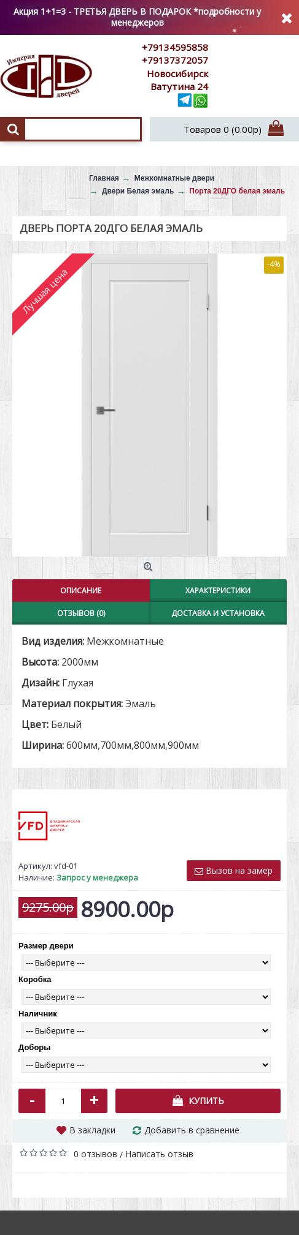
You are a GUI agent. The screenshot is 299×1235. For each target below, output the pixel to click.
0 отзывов (95, 1154)
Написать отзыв (159, 1154)
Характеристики (217, 590)
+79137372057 (175, 60)
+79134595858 (175, 47)
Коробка (35, 979)
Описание (80, 590)
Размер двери (46, 945)
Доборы (34, 1047)
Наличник (37, 1013)
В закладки (92, 1130)
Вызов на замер (234, 870)
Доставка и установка (218, 613)
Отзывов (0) (81, 613)
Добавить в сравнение (191, 1130)
